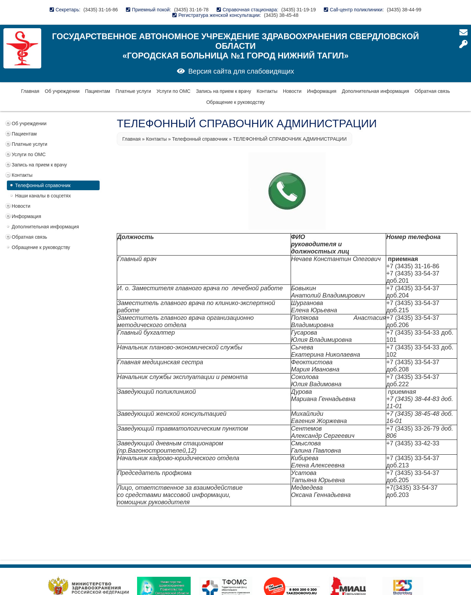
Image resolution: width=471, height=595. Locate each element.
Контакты (267, 91)
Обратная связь (432, 91)
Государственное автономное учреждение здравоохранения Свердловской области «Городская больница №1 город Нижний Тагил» (235, 46)
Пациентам (97, 91)
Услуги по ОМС (174, 91)
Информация (321, 91)
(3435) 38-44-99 (404, 9)
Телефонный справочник (42, 185)
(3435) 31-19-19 (298, 9)
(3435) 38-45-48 (281, 15)
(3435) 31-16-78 (191, 9)
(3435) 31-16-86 (100, 9)
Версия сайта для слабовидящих (241, 71)
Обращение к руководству (235, 102)
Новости (292, 91)
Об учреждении (62, 91)
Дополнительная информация (375, 91)
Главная (30, 91)
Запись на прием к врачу (223, 91)
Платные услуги (133, 91)
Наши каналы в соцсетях (43, 195)
